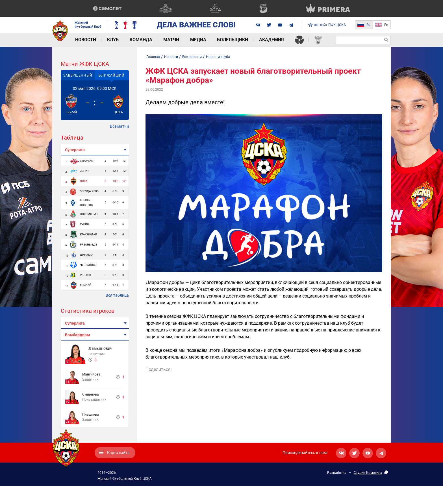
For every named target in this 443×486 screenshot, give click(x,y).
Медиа (194, 39)
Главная (153, 57)
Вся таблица (117, 295)
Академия (265, 39)
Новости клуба (218, 57)
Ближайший (112, 75)
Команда (138, 39)
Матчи (168, 39)
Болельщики (227, 39)
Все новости (192, 57)
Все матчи (119, 126)
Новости (84, 39)
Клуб (111, 39)
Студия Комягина (368, 473)
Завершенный (77, 75)
